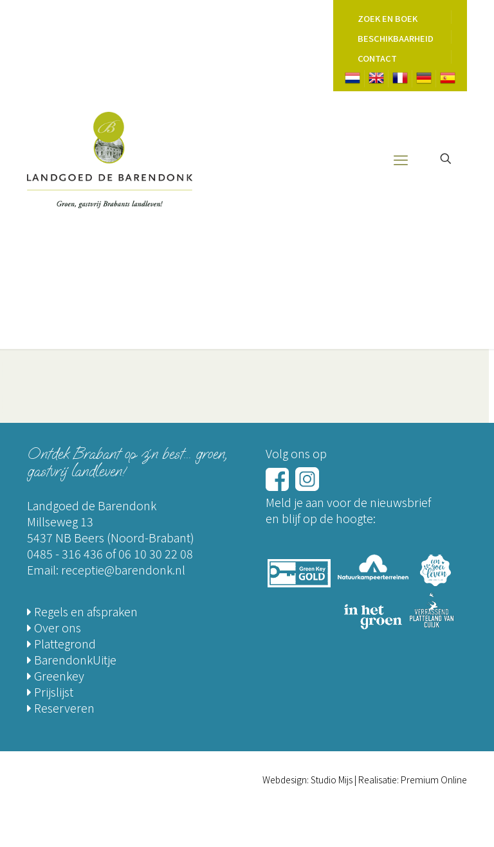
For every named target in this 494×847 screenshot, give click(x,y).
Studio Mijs (331, 779)
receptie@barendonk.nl (123, 569)
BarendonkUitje (71, 659)
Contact (377, 58)
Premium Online (434, 779)
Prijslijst (50, 691)
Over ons (54, 627)
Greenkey (55, 675)
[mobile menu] (401, 159)
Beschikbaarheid (396, 38)
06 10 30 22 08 (155, 553)
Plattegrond (61, 643)
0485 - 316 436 (65, 553)
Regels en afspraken (82, 611)
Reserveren (61, 707)
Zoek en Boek (387, 18)
